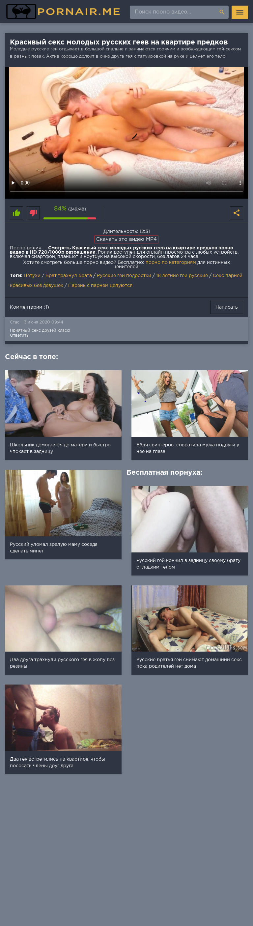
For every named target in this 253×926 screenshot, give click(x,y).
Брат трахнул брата (68, 276)
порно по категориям (171, 263)
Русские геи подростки (124, 276)
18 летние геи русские (182, 276)
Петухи (32, 276)
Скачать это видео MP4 (126, 239)
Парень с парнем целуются (100, 286)
